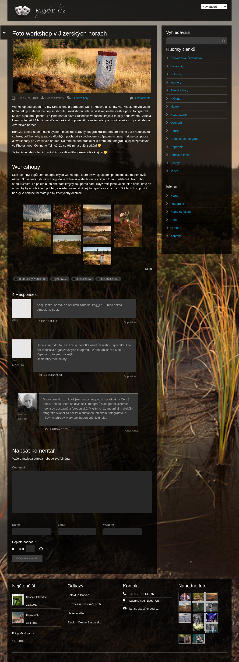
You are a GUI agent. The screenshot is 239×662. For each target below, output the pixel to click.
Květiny (175, 98)
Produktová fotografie (184, 138)
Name (16, 524)
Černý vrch (32, 615)
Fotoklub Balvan (78, 595)
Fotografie (177, 203)
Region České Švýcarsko (85, 622)
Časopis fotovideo (36, 597)
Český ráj (176, 66)
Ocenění (176, 122)
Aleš (15, 320)
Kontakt (175, 236)
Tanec (174, 171)
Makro (174, 106)
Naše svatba (76, 613)
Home (174, 195)
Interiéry (175, 82)
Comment (18, 467)
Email (61, 524)
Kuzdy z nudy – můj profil (85, 604)
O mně (174, 228)
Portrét (174, 131)
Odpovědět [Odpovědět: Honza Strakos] (131, 430)
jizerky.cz (61, 279)
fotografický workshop (32, 279)
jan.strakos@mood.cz (143, 608)
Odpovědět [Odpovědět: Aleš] (130, 322)
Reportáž (176, 147)
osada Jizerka (109, 279)
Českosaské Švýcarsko (186, 58)
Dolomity (176, 74)
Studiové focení (180, 155)
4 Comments (142, 98)
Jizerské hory (80, 98)
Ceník (174, 220)
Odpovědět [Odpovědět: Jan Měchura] (130, 376)
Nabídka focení (180, 211)
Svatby (175, 163)
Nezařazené (178, 114)
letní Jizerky (84, 279)
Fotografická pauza (23, 633)
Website (108, 524)
